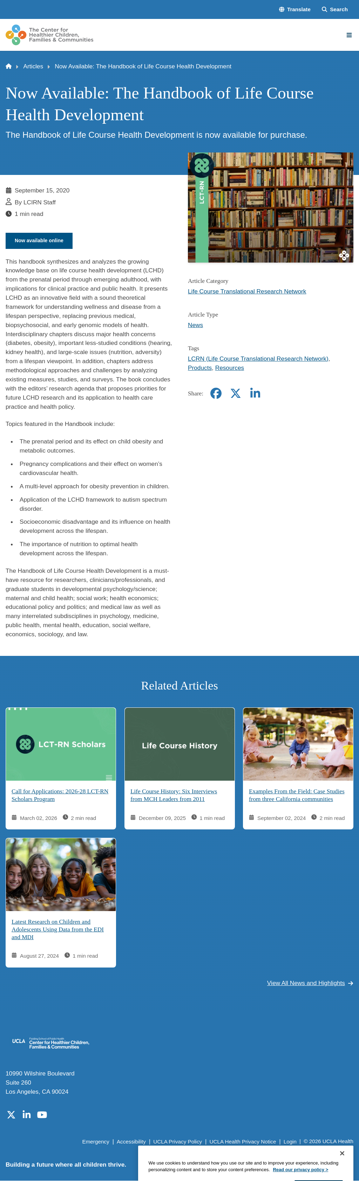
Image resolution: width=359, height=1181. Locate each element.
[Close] (342, 1172)
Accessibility (131, 1142)
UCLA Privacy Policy (177, 1142)
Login (290, 1142)
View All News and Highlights (310, 983)
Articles (33, 66)
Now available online (41, 241)
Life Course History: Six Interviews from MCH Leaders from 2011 (173, 796)
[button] (294, 9)
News (195, 324)
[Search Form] (334, 9)
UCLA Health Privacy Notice (243, 1142)
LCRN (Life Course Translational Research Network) (258, 358)
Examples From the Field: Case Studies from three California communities (297, 796)
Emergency (95, 1142)
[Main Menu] (349, 35)
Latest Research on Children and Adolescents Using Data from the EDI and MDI (58, 930)
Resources (229, 367)
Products (200, 367)
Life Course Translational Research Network (247, 291)
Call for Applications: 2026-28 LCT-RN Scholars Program (60, 796)
